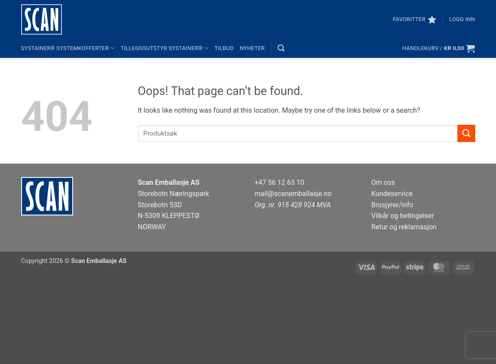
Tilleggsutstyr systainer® (164, 48)
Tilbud (224, 48)
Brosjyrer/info (392, 205)
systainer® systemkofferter (68, 48)
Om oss (383, 182)
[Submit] (466, 133)
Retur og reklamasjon (404, 227)
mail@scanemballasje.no (293, 194)
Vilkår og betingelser (402, 216)
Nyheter (252, 48)
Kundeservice (392, 194)
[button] (462, 19)
